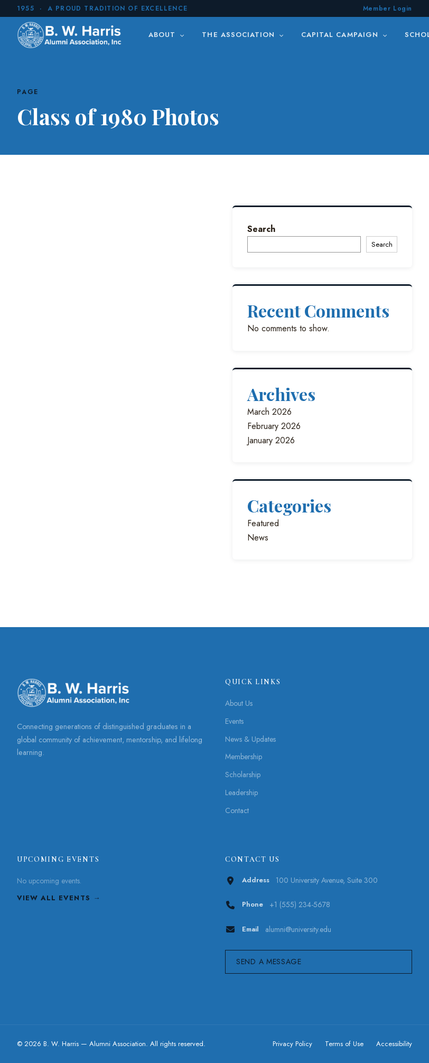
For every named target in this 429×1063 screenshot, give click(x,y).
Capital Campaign (344, 35)
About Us (239, 703)
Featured (263, 523)
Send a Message (269, 961)
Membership (243, 756)
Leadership (241, 792)
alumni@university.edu (298, 929)
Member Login (387, 8)
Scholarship (242, 774)
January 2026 (271, 440)
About (166, 35)
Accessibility (394, 1044)
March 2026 (269, 412)
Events (234, 721)
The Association (243, 35)
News (257, 538)
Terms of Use (344, 1044)
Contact (237, 810)
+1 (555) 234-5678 (299, 904)
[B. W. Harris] (70, 35)
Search (261, 229)
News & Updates (250, 739)
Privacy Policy (292, 1044)
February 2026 (274, 426)
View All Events (53, 898)
